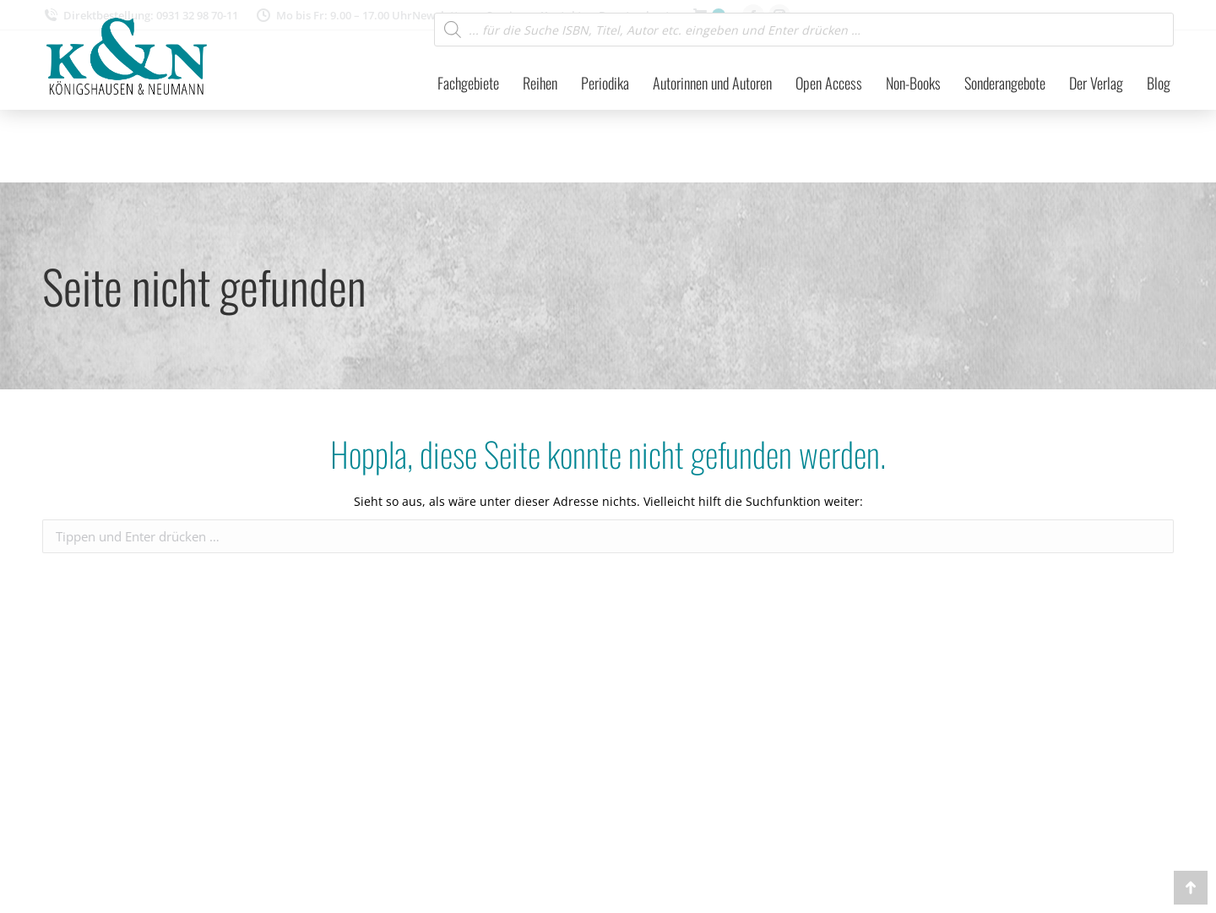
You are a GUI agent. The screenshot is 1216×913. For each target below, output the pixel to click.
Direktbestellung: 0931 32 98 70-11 (140, 16)
